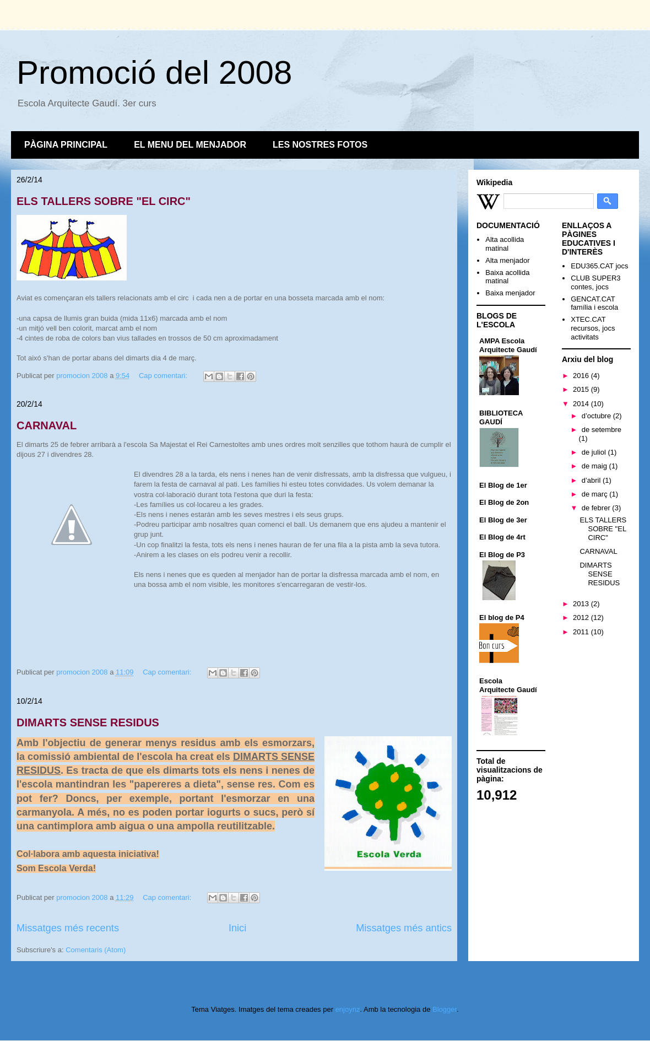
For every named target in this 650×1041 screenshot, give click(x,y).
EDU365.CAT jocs (599, 266)
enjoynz (347, 1009)
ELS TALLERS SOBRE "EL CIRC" (104, 201)
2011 (582, 632)
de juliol (595, 452)
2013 (582, 604)
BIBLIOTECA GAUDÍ (501, 417)
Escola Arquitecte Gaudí (508, 685)
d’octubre (597, 416)
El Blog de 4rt (502, 537)
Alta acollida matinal (504, 243)
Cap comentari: (164, 375)
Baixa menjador (510, 293)
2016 (582, 375)
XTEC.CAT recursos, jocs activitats (593, 328)
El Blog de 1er (503, 485)
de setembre (601, 429)
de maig (595, 466)
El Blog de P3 (502, 555)
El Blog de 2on (504, 502)
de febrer (597, 508)
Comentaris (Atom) (96, 950)
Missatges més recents (68, 928)
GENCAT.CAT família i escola (594, 303)
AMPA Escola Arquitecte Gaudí (508, 345)
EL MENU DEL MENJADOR (190, 144)
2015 (582, 389)
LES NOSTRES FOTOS (320, 144)
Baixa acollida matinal (507, 276)
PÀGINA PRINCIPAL (65, 144)
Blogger (444, 1009)
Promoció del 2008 (154, 72)
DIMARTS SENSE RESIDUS (88, 722)
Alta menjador (507, 260)
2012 (582, 617)
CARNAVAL (47, 425)
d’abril (592, 480)
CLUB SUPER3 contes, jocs (595, 282)
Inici (237, 928)
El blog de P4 (501, 617)
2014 (582, 404)
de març (596, 494)
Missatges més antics (404, 928)
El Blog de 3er (503, 520)
